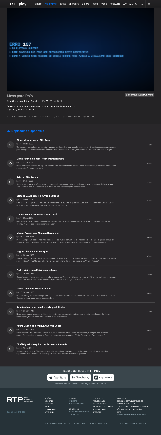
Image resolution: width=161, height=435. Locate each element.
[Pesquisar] (142, 4)
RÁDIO (47, 407)
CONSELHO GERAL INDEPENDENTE (130, 401)
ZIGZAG (85, 4)
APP (125, 4)
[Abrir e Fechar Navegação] (149, 4)
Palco (104, 4)
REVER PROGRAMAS (76, 404)
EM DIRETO (73, 401)
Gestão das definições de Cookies (131, 415)
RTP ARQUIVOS (50, 409)
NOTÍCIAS (48, 398)
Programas (51, 4)
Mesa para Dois (20, 96)
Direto (38, 4)
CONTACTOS (98, 398)
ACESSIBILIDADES (71, 116)
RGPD (119, 412)
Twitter (12, 412)
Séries (63, 4)
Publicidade (102, 423)
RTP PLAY (72, 398)
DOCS (95, 4)
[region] (80, 49)
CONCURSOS (74, 409)
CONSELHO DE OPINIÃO (126, 404)
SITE (56, 116)
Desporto (74, 4)
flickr (23, 412)
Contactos (74, 415)
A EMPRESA (121, 398)
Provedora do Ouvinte (103, 407)
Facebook (8, 412)
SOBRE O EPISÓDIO (16, 116)
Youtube (19, 412)
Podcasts (115, 4)
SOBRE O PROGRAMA (39, 116)
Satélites (97, 412)
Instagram (15, 412)
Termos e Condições (88, 423)
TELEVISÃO (49, 404)
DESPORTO (49, 401)
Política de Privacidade (53, 423)
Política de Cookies (71, 423)
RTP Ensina (49, 412)
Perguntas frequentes (79, 412)
